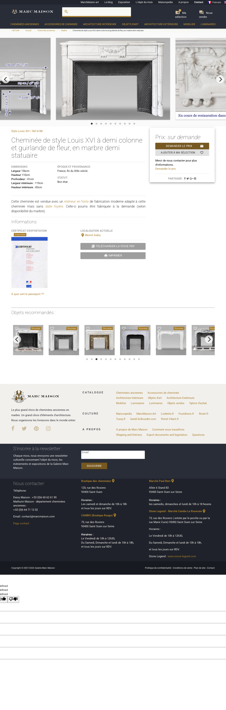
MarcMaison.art (90, 2)
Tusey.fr (121, 419)
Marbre (64, 30)
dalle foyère (54, 206)
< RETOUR (15, 30)
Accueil (28, 30)
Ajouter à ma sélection (182, 152)
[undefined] (13, 599)
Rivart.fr (203, 413)
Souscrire (94, 466)
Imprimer (113, 255)
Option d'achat (198, 403)
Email (85, 452)
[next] (220, 79)
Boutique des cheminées (98, 481)
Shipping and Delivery (129, 434)
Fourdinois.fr (186, 413)
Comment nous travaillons (168, 429)
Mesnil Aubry (90, 235)
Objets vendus (175, 403)
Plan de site (200, 568)
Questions (198, 434)
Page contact (21, 523)
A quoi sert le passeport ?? (27, 294)
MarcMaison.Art (146, 413)
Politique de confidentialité (158, 568)
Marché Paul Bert (162, 481)
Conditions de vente (183, 568)
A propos (183, 2)
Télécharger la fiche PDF (113, 246)
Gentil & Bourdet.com (143, 419)
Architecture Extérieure (161, 24)
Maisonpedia (165, 2)
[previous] (6, 79)
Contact (198, 2)
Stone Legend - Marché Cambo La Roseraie (177, 511)
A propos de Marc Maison (132, 429)
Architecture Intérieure (99, 24)
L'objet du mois (144, 2)
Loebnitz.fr (167, 413)
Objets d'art (130, 24)
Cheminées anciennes (25, 24)
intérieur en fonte (76, 201)
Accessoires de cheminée (61, 24)
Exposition (124, 2)
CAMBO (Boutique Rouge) (99, 515)
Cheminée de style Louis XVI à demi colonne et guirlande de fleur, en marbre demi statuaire (108, 30)
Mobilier (189, 24)
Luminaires (208, 24)
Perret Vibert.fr (170, 419)
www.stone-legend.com (182, 556)
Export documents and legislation (167, 434)
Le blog (108, 2)
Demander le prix (185, 146)
